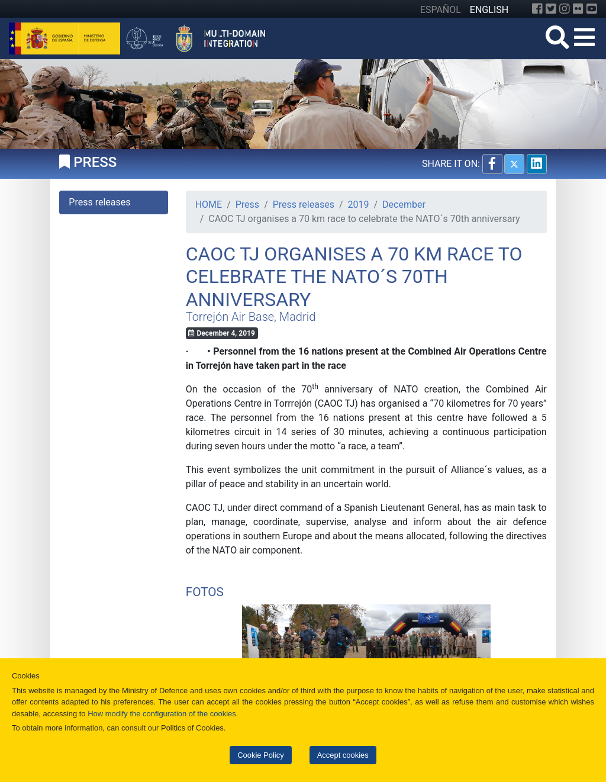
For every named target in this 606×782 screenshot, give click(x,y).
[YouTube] (591, 9)
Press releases (303, 204)
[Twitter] (551, 9)
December (404, 204)
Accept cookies (343, 755)
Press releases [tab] (99, 202)
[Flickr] (578, 9)
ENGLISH (489, 9)
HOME (208, 204)
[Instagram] (564, 9)
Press (247, 204)
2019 (358, 204)
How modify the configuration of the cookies (162, 713)
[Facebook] (537, 9)
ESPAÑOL (440, 9)
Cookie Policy (260, 755)
